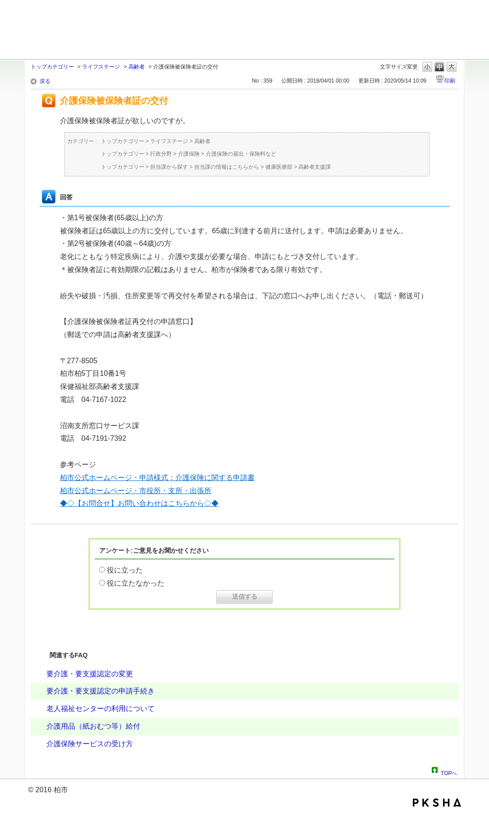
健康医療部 (278, 167)
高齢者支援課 (314, 167)
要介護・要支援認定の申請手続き (100, 691)
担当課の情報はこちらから (226, 167)
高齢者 (136, 67)
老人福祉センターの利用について (100, 708)
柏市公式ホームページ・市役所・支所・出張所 (135, 490)
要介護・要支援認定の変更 (89, 674)
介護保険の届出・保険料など (241, 154)
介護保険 (189, 154)
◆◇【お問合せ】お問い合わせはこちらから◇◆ (139, 503)
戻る (45, 81)
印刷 (449, 81)
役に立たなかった (136, 583)
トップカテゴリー (52, 67)
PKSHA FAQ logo (437, 802)
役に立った (125, 570)
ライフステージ (101, 67)
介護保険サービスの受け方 (89, 744)
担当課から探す (169, 167)
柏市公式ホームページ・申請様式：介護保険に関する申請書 (157, 477)
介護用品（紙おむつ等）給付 (93, 726)
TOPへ (449, 772)
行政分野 (161, 154)
